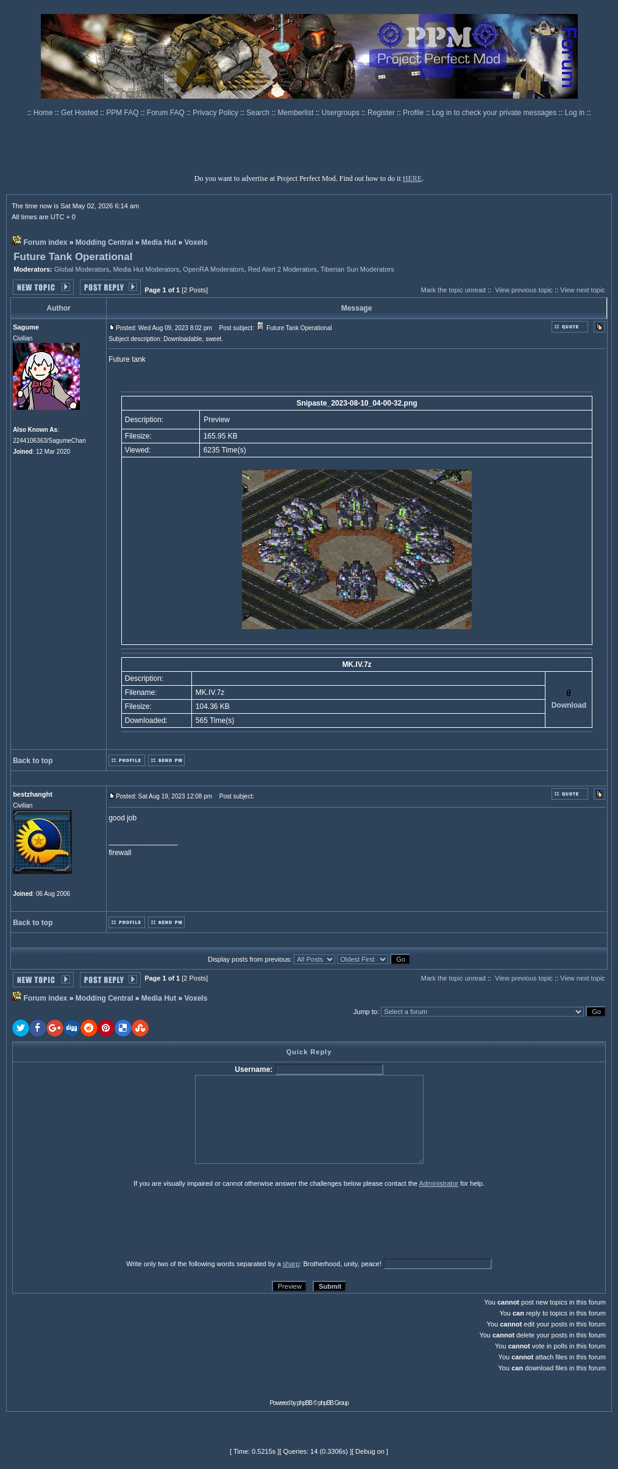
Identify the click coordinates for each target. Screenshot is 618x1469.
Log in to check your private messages (495, 112)
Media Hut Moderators (146, 269)
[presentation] (106, 1223)
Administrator (438, 1183)
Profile (414, 112)
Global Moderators (82, 269)
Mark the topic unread (453, 290)
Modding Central (104, 242)
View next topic (582, 290)
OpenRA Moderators (213, 269)
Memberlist (297, 112)
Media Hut (158, 242)
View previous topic (524, 290)
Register (382, 112)
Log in (575, 112)
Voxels (196, 242)
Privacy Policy (216, 112)
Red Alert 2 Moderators (282, 269)
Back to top (32, 760)
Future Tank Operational (72, 256)
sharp (291, 1263)
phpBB (304, 1403)
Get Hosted (80, 112)
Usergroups (341, 112)
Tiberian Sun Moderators (357, 269)
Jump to (365, 1011)
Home (44, 112)
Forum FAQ (166, 112)
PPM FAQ (123, 112)
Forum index (45, 242)
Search (258, 112)
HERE (412, 178)
